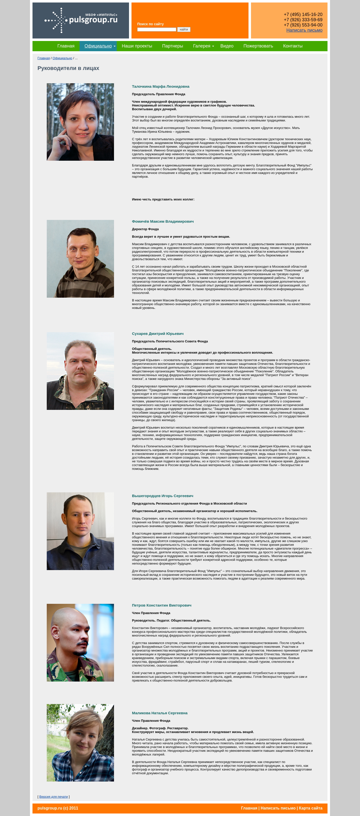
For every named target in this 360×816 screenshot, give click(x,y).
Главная (66, 45)
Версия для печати (53, 797)
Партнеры (172, 45)
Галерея (201, 45)
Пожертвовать (258, 45)
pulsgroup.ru (50, 808)
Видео (227, 45)
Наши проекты (137, 45)
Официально (98, 45)
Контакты (293, 45)
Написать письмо (304, 30)
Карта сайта (310, 808)
